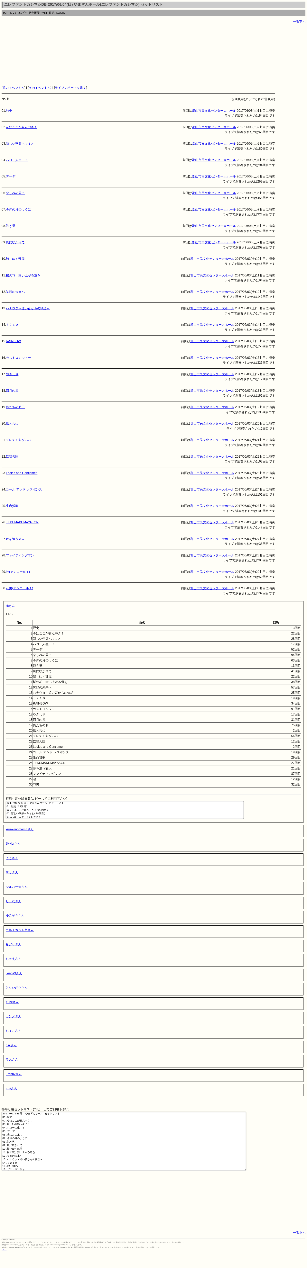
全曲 (44, 12)
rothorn (4, 1265)
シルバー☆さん (17, 890)
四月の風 (12, 390)
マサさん (12, 875)
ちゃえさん (13, 962)
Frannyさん (14, 1077)
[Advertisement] (119, 54)
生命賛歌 (12, 506)
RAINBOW (13, 341)
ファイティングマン (20, 555)
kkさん (10, 605)
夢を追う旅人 (15, 539)
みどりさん (13, 947)
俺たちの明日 (15, 407)
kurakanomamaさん (19, 832)
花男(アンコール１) (19, 588)
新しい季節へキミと (20, 143)
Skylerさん (13, 847)
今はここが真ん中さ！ (21, 127)
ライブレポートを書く (70, 87)
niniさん (11, 1048)
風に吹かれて (15, 242)
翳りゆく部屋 (15, 258)
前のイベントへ (13, 87)
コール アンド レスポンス (24, 489)
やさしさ (12, 374)
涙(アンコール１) (18, 571)
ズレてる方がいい (18, 440)
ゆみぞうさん (15, 919)
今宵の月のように (18, 209)
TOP (5, 12)
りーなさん (13, 904)
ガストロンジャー (18, 357)
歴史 (9, 110)
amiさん (11, 1091)
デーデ (10, 176)
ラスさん (12, 1063)
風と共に (12, 423)
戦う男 (10, 226)
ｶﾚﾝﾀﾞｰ (22, 12)
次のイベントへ (40, 87)
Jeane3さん (14, 976)
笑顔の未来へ (15, 291)
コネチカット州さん (20, 933)
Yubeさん (12, 1005)
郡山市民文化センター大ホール (214, 110)
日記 (51, 12)
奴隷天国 (12, 456)
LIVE (13, 12)
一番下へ (299, 21)
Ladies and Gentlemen (21, 473)
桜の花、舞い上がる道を (23, 275)
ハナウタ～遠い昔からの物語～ (28, 308)
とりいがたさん (17, 991)
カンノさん (13, 1019)
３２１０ (12, 324)
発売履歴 (34, 12)
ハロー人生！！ (17, 160)
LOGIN (60, 12)
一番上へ (299, 1248)
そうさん (12, 861)
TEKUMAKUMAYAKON (22, 522)
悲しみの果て (15, 193)
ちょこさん (13, 1034)
